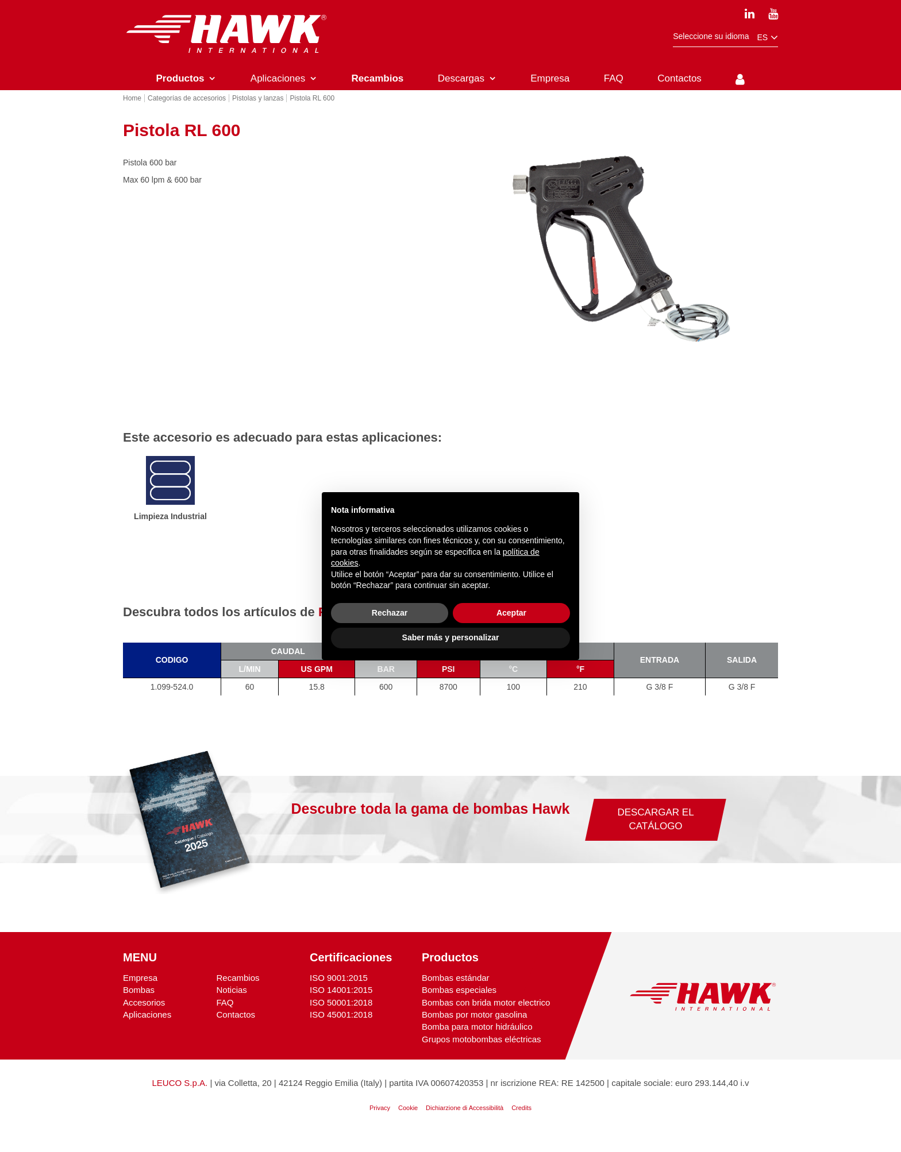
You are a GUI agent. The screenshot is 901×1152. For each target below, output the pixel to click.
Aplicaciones (147, 1030)
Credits (521, 1123)
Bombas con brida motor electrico (486, 1018)
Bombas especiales (459, 1006)
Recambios (237, 994)
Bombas (139, 1006)
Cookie (408, 1123)
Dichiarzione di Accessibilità (464, 1123)
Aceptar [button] (511, 612)
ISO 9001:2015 (339, 994)
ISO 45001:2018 (341, 1030)
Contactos (235, 1030)
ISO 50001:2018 (341, 1018)
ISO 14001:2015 (341, 1006)
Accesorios (144, 1018)
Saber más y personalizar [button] (450, 637)
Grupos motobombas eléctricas (481, 1055)
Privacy (379, 1123)
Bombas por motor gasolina (474, 1030)
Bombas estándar (456, 994)
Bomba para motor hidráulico (477, 1043)
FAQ (224, 1018)
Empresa (140, 994)
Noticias (231, 1006)
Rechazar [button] (389, 612)
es (767, 37)
